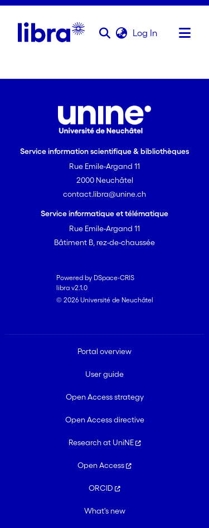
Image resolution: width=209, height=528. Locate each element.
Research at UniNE (105, 442)
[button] (105, 32)
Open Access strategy (105, 396)
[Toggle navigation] (185, 32)
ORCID (104, 488)
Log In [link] (145, 33)
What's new (104, 510)
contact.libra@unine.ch (104, 194)
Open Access (104, 465)
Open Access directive (104, 419)
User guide (104, 374)
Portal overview (104, 351)
